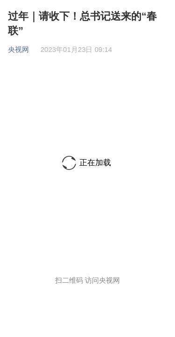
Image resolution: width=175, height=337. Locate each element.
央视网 (18, 49)
